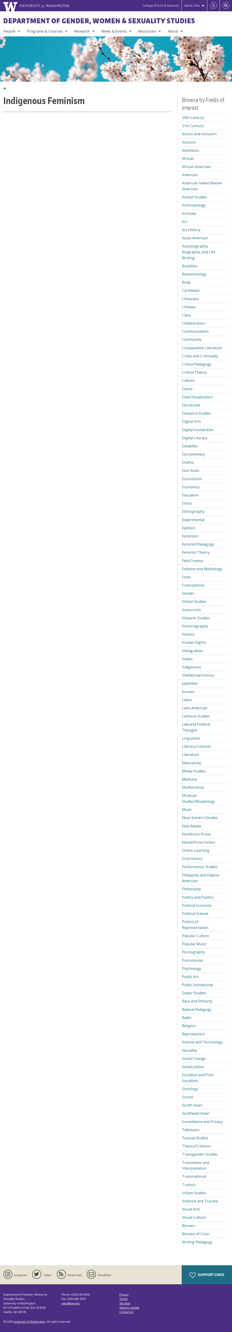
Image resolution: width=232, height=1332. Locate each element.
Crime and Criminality (200, 356)
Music (187, 809)
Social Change (194, 1058)
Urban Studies (194, 1192)
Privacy (123, 1294)
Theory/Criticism (196, 1146)
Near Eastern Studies (200, 817)
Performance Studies (200, 866)
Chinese (189, 306)
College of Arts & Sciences (161, 5)
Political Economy (196, 905)
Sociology (190, 1088)
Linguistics (191, 738)
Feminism (190, 536)
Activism (189, 142)
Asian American (195, 237)
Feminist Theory (196, 552)
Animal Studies (194, 197)
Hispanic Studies (196, 617)
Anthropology (194, 205)
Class (186, 315)
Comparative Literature (202, 347)
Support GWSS (206, 1275)
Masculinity (191, 762)
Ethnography (193, 511)
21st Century (193, 125)
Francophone (193, 585)
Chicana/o (190, 298)
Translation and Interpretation (195, 1165)
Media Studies (194, 771)
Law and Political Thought (196, 727)
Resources (147, 31)
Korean (188, 691)
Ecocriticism (192, 478)
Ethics (187, 503)
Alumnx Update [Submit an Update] (129, 1308)
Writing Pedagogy (197, 1241)
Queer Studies (194, 992)
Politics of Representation (195, 924)
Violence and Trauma (200, 1201)
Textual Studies (195, 1137)
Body (186, 282)
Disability (190, 446)
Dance (187, 388)
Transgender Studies (200, 1154)
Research (82, 31)
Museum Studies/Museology (198, 798)
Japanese (190, 683)
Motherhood (193, 787)
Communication (195, 331)
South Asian (192, 1105)
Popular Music (194, 943)
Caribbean (191, 290)
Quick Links (192, 5)
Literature (190, 754)
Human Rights (194, 642)
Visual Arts (191, 1209)
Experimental (193, 519)
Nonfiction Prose (196, 834)
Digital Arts (191, 421)
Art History (191, 229)
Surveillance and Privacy (202, 1121)
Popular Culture (195, 935)
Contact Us (126, 1312)
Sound (187, 1097)
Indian (187, 658)
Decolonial (191, 405)
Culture (188, 380)
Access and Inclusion (199, 133)
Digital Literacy (194, 437)
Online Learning (195, 850)
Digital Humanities (197, 429)
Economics (191, 486)
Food (186, 577)
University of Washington (29, 1322)
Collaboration (193, 323)
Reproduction (193, 1033)
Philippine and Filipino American (200, 878)
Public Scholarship (197, 984)
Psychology (191, 968)
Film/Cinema (192, 560)
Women (188, 1225)
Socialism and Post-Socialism (198, 1077)
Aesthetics (190, 150)
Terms (123, 1299)
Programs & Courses (45, 31)
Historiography (195, 626)
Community (191, 339)
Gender (188, 593)
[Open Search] (226, 5)
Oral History (192, 858)
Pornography (193, 952)
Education (190, 495)
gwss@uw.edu (70, 1303)
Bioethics (190, 266)
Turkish (188, 1184)
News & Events (114, 31)
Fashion (188, 527)
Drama (187, 462)
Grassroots (191, 609)
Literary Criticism (196, 746)
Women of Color (196, 1233)
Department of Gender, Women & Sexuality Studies (99, 20)
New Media (191, 826)
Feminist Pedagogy (198, 544)
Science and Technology (202, 1042)
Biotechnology (194, 274)
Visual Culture (194, 1217)
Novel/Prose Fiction (198, 842)
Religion (189, 1025)
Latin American (194, 707)
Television (190, 1129)
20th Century (193, 117)
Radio (186, 1017)
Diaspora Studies (196, 413)
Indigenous (191, 667)
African (188, 158)
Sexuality (189, 1050)
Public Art (190, 976)
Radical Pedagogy (197, 1009)
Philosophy (191, 888)
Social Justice (193, 1066)
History (188, 634)
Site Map (124, 1303)
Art (184, 221)
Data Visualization (197, 396)
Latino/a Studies (196, 716)
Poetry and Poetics (198, 897)
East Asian (190, 470)
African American (196, 166)
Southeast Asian (196, 1113)
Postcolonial (192, 960)
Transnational (194, 1176)
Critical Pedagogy (196, 364)
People (9, 31)
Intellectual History (198, 675)
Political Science (195, 913)
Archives (189, 213)
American (190, 174)
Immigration (192, 650)
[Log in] (213, 5)
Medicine (189, 779)
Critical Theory (194, 372)
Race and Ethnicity (197, 1001)
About (173, 31)
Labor (187, 699)
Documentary (193, 454)
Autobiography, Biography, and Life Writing (198, 252)
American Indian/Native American (202, 185)
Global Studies (194, 601)
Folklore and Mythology (202, 568)
